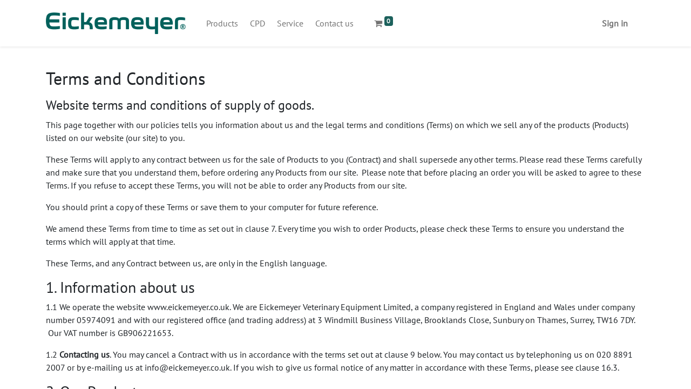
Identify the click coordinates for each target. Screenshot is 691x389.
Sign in (615, 23)
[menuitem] (222, 23)
